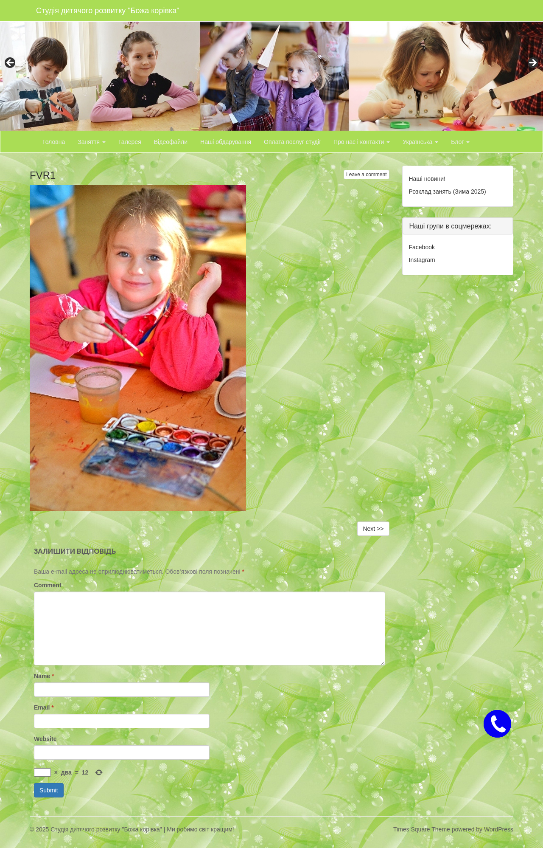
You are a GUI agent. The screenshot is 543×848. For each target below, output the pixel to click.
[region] (271, 65)
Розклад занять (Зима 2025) (447, 191)
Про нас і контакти (361, 141)
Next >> (373, 528)
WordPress (498, 829)
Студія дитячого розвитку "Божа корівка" (107, 10)
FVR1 (43, 175)
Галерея (129, 141)
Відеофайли (171, 141)
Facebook (422, 247)
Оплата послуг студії (292, 141)
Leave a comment (366, 174)
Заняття (92, 141)
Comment (48, 585)
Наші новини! (427, 178)
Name (44, 676)
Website (45, 738)
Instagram (422, 259)
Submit (48, 790)
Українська (420, 141)
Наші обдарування (225, 141)
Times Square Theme (421, 829)
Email (44, 707)
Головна (53, 141)
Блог (460, 141)
